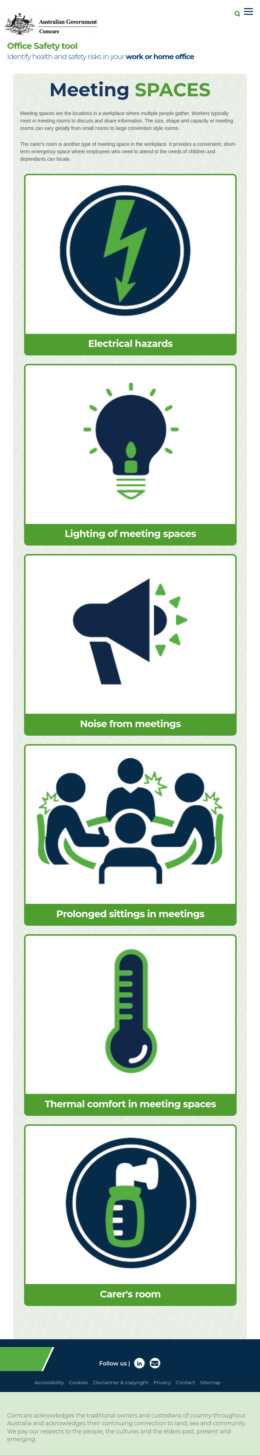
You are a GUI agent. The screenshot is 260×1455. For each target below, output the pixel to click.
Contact (185, 1382)
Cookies (78, 1382)
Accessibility (49, 1382)
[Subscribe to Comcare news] (155, 1363)
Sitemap (210, 1382)
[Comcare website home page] (54, 20)
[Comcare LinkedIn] (139, 1363)
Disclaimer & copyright (120, 1382)
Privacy (162, 1382)
